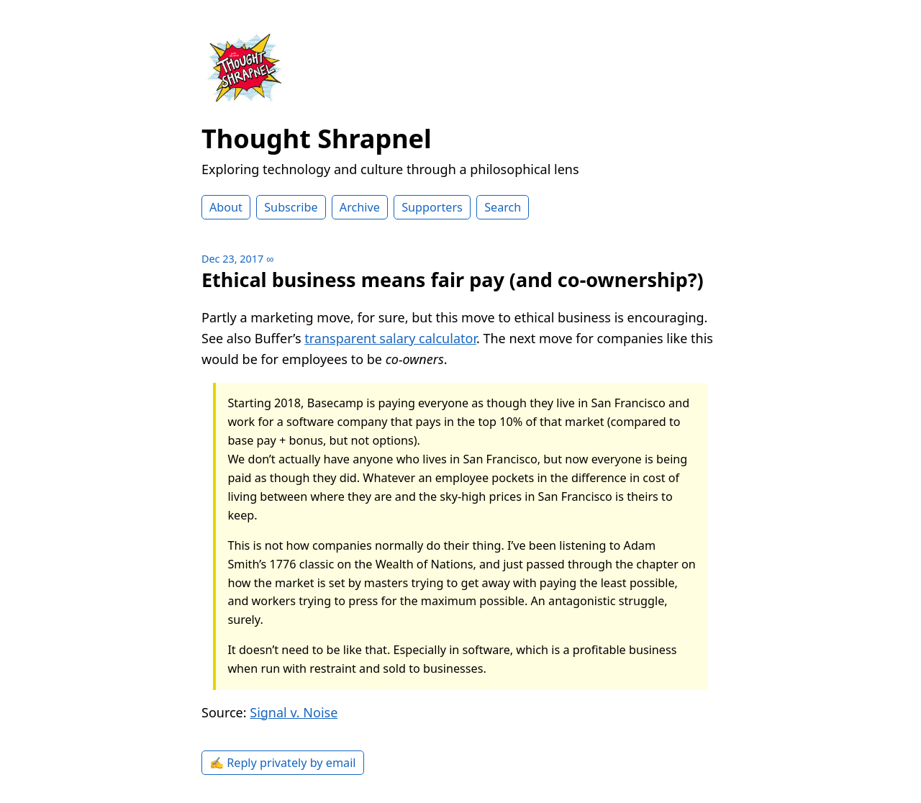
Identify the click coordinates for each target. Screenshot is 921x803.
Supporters (432, 207)
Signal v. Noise (293, 712)
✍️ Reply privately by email (282, 763)
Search (502, 207)
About (225, 207)
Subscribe (290, 207)
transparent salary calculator (390, 338)
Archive (360, 207)
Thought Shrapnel (316, 138)
